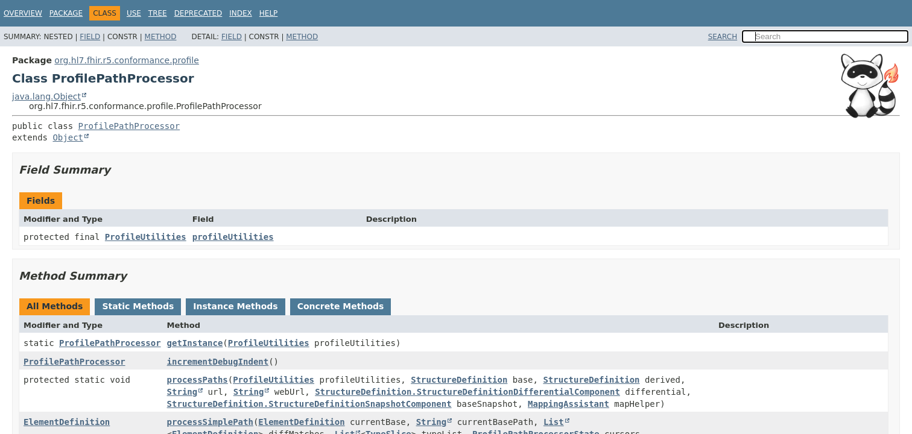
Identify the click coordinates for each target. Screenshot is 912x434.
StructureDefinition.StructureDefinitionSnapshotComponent (309, 404)
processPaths (197, 380)
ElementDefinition (67, 422)
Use (134, 13)
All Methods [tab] (55, 306)
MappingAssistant (568, 404)
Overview (23, 13)
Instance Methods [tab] (235, 306)
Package (66, 13)
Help (268, 13)
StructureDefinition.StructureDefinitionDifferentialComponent (467, 392)
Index (240, 13)
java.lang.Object (46, 96)
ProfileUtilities (145, 237)
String (182, 392)
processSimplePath (210, 422)
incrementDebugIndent (218, 361)
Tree (157, 13)
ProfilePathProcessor (129, 126)
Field (90, 37)
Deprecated (198, 13)
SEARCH (723, 37)
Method (161, 37)
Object (67, 137)
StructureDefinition (459, 380)
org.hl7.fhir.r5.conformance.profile (126, 60)
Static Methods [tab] (138, 306)
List (553, 422)
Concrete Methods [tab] (340, 306)
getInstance (195, 343)
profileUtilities (233, 237)
